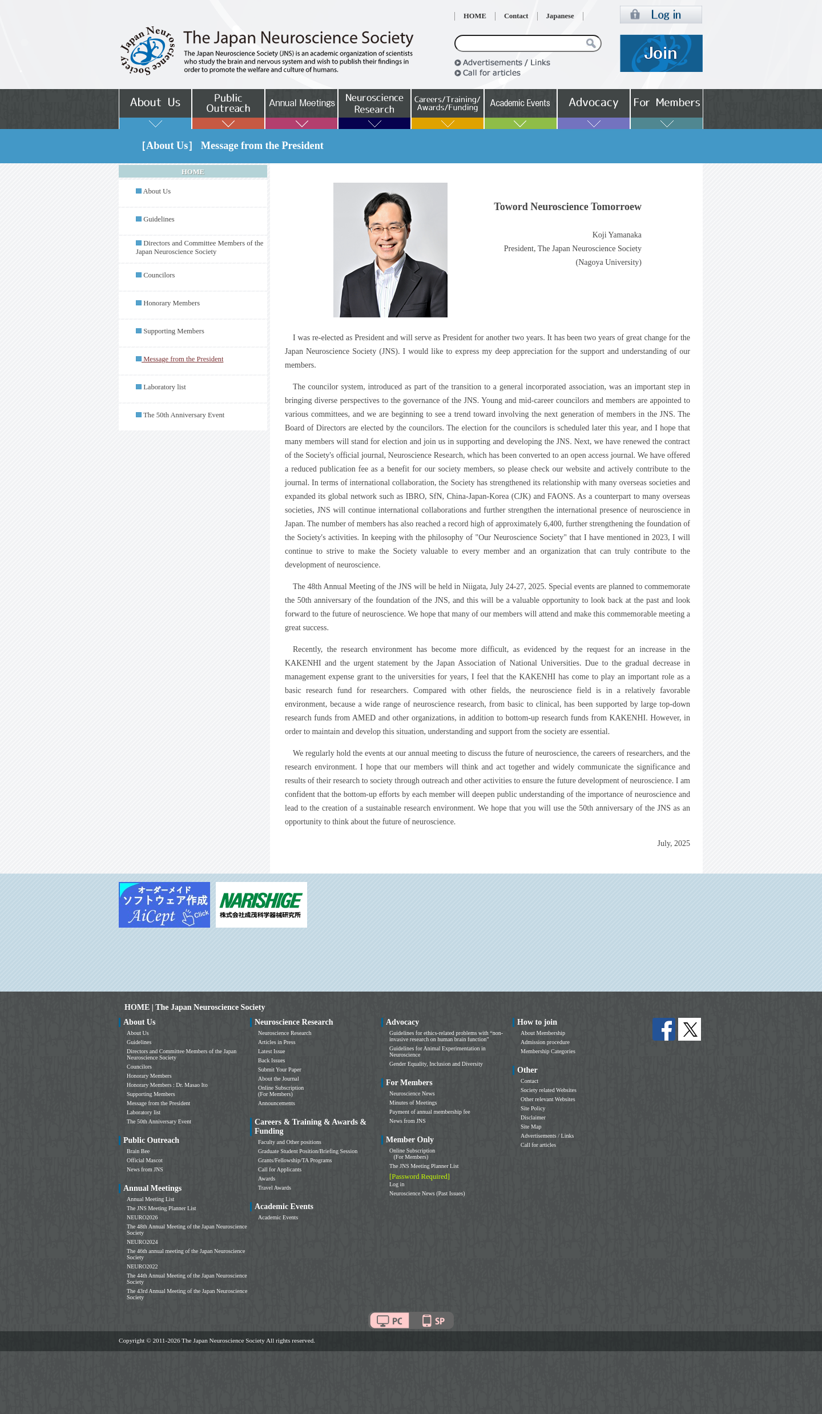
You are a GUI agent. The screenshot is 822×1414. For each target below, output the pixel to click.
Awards (266, 1178)
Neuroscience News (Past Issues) (427, 1193)
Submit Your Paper (279, 1069)
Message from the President (158, 1103)
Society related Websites (549, 1090)
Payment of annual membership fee (429, 1112)
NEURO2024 (142, 1242)
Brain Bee (138, 1151)
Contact (516, 16)
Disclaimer (533, 1117)
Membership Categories (548, 1051)
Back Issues (271, 1060)
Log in (396, 1184)
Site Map (531, 1126)
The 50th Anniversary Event (183, 415)
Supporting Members (173, 331)
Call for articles (538, 1145)
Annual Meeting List (150, 1199)
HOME (475, 16)
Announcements (276, 1103)
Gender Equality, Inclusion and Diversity (436, 1064)
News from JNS (145, 1169)
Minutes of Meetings (413, 1102)
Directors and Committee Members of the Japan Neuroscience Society (199, 247)
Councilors (159, 275)
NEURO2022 (142, 1266)
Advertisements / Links (547, 1136)
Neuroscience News (412, 1093)
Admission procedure (545, 1042)
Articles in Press (277, 1042)
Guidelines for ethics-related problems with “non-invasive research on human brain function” (446, 1036)
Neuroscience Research (285, 1033)
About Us (157, 191)
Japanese (560, 16)
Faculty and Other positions (289, 1142)
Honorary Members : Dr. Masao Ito (167, 1085)
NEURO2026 (142, 1217)
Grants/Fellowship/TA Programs (295, 1160)
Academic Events (278, 1217)
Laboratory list (164, 387)
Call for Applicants (279, 1169)
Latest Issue (271, 1051)
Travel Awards (274, 1188)
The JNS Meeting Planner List (161, 1208)
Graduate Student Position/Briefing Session (307, 1151)
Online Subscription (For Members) (281, 1091)
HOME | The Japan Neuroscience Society (194, 1007)
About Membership (543, 1033)
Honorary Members (171, 303)
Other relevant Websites (548, 1099)
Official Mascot (145, 1160)
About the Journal (278, 1078)
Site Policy (533, 1108)
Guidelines (159, 219)
